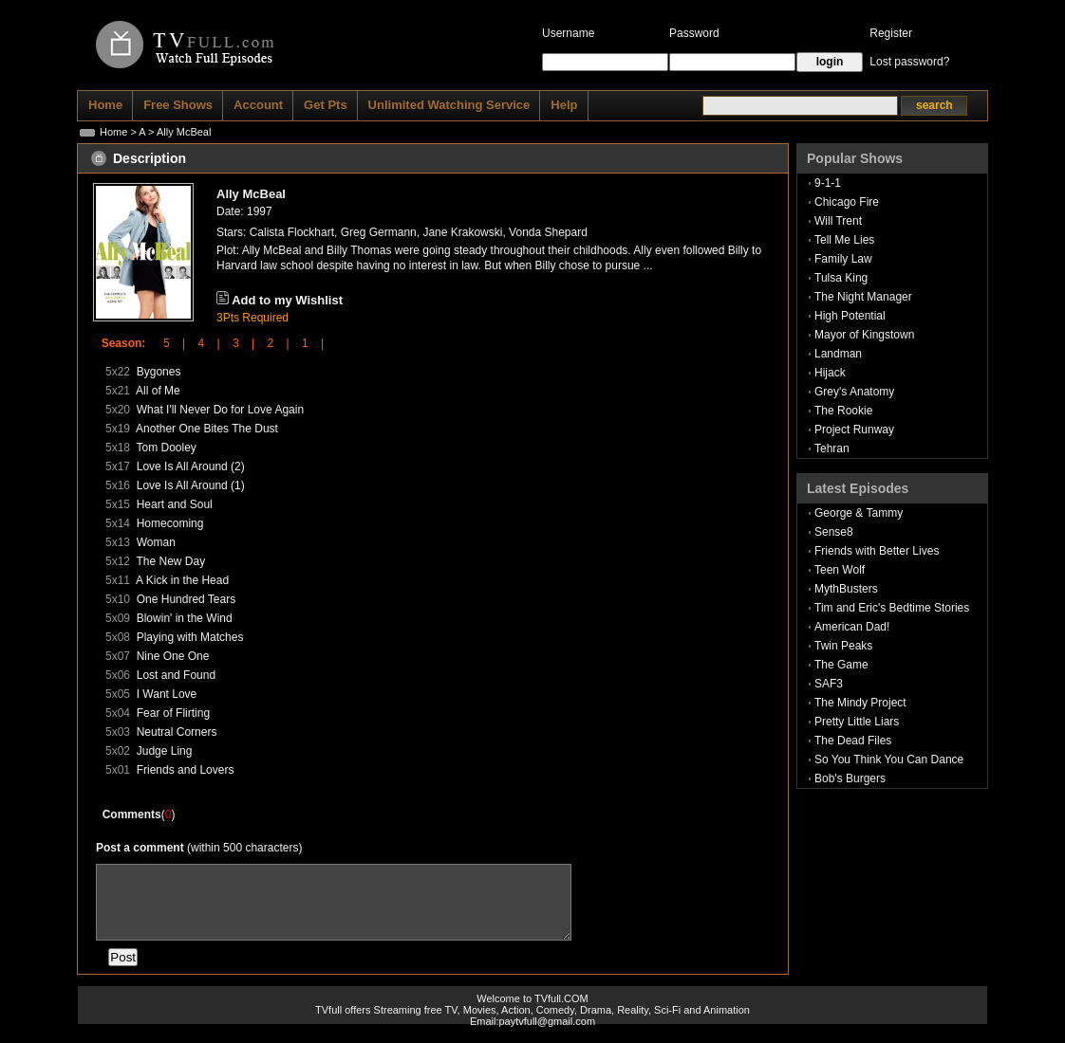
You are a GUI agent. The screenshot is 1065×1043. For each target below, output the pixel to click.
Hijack (830, 372)
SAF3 (828, 683)
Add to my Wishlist (287, 300)
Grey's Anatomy (854, 391)
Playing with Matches (190, 637)
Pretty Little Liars (856, 721)
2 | (271, 343)
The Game (841, 664)
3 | (237, 343)
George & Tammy (858, 513)
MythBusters (846, 588)
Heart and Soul (175, 504)
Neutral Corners (177, 732)
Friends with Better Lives (876, 551)
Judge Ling (165, 751)
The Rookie (843, 410)
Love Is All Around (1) (191, 485)
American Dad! (851, 626)
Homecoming (170, 523)
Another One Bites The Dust (207, 428)
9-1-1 (827, 183)
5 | (168, 343)
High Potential (850, 315)
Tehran (832, 448)
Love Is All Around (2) (191, 466)
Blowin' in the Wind (185, 618)
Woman (156, 542)
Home (113, 131)
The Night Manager (863, 296)
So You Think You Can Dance (888, 759)
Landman (838, 353)
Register (890, 33)
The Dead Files (852, 740)
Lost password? (909, 61)
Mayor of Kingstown (864, 334)
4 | (202, 343)
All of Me (158, 390)
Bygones (159, 371)
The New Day (170, 561)
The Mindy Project (860, 702)
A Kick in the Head (182, 580)
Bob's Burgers (850, 778)
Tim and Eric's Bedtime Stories (891, 607)
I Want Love (167, 694)
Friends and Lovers (185, 770)
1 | (307, 343)
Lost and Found (176, 675)
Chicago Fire (846, 202)
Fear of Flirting (173, 713)
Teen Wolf (839, 569)
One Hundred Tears (186, 599)
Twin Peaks (843, 645)
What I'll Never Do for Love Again (220, 409)
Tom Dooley (166, 447)
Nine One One (173, 656)
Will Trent (838, 221)
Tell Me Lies (844, 240)
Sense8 (833, 532)
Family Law (843, 258)
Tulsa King (841, 277)
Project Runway (854, 429)
